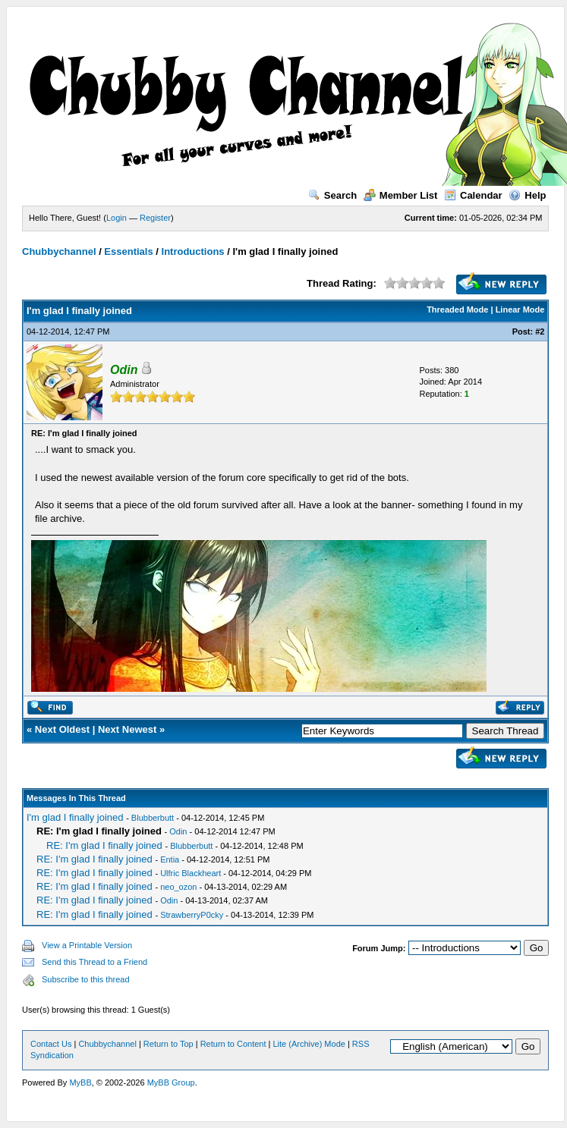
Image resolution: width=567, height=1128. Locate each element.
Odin (178, 831)
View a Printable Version (87, 945)
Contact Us (50, 1043)
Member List (401, 195)
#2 (539, 331)
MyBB (80, 1082)
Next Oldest (62, 729)
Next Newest (127, 729)
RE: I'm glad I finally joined (104, 845)
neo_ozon (178, 886)
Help (527, 195)
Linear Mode (520, 309)
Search (332, 195)
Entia (169, 859)
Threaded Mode (457, 309)
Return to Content (233, 1043)
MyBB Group (171, 1082)
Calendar (473, 195)
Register (155, 217)
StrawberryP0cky (191, 914)
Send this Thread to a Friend (94, 961)
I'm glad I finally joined (75, 817)
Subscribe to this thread (86, 979)
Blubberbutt (152, 817)
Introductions (193, 251)
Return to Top (168, 1043)
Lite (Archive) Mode (309, 1043)
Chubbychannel (59, 251)
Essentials (128, 251)
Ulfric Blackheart (190, 873)
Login (116, 217)
